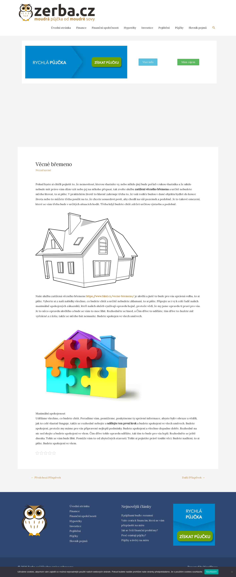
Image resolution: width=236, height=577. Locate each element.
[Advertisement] (118, 111)
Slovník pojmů (198, 27)
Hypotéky (130, 27)
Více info (148, 62)
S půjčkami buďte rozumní (138, 515)
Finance (81, 27)
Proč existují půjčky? (134, 535)
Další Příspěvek (193, 477)
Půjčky (179, 27)
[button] (188, 62)
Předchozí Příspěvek (46, 477)
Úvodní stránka (61, 27)
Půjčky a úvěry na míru (135, 540)
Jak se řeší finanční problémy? (140, 530)
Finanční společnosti (105, 27)
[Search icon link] (214, 27)
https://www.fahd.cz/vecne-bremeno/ (111, 296)
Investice (147, 27)
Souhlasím (211, 571)
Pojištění (164, 27)
